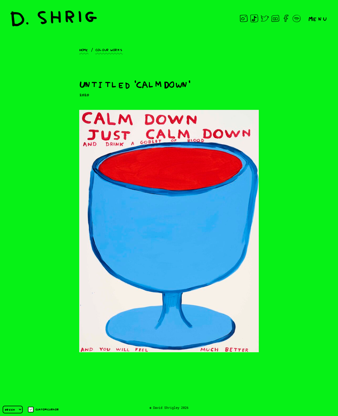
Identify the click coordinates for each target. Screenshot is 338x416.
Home (83, 49)
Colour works (109, 49)
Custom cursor (43, 409)
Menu (317, 18)
